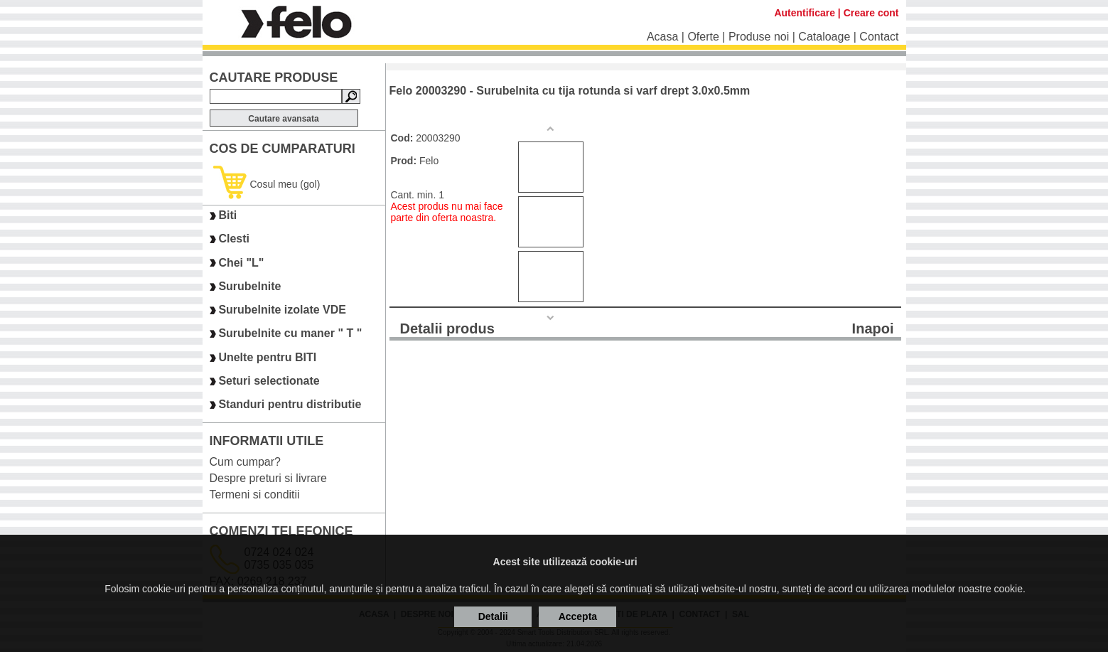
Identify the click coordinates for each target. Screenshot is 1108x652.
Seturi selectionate (268, 381)
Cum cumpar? (245, 462)
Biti (227, 215)
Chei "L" (241, 263)
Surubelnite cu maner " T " (290, 334)
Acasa (662, 37)
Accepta (578, 616)
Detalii (493, 616)
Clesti (233, 239)
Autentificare (804, 12)
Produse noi (758, 37)
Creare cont (871, 12)
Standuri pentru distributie (289, 405)
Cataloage (824, 37)
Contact (878, 37)
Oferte (703, 37)
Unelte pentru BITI (267, 357)
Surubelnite (249, 286)
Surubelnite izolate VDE (282, 310)
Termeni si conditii (255, 494)
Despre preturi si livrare (268, 478)
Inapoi (873, 328)
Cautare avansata (283, 119)
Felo (429, 160)
